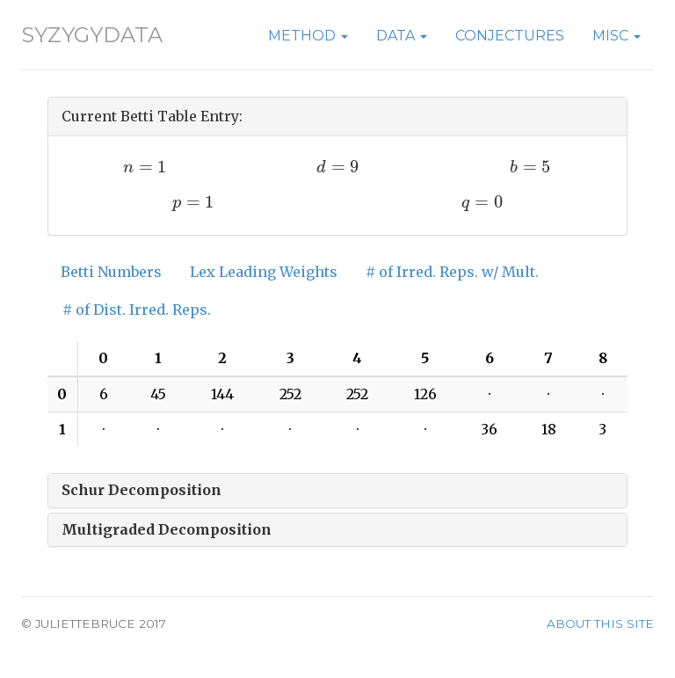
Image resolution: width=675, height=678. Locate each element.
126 (425, 394)
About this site (600, 623)
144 (222, 394)
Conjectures (509, 35)
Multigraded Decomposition (167, 529)
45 (158, 394)
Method (308, 35)
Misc (616, 35)
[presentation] (144, 166)
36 (489, 429)
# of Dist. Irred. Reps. (136, 309)
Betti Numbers (111, 272)
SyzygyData (92, 34)
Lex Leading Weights (264, 272)
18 (548, 429)
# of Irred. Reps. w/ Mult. (452, 272)
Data (401, 35)
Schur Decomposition (141, 490)
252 (290, 394)
